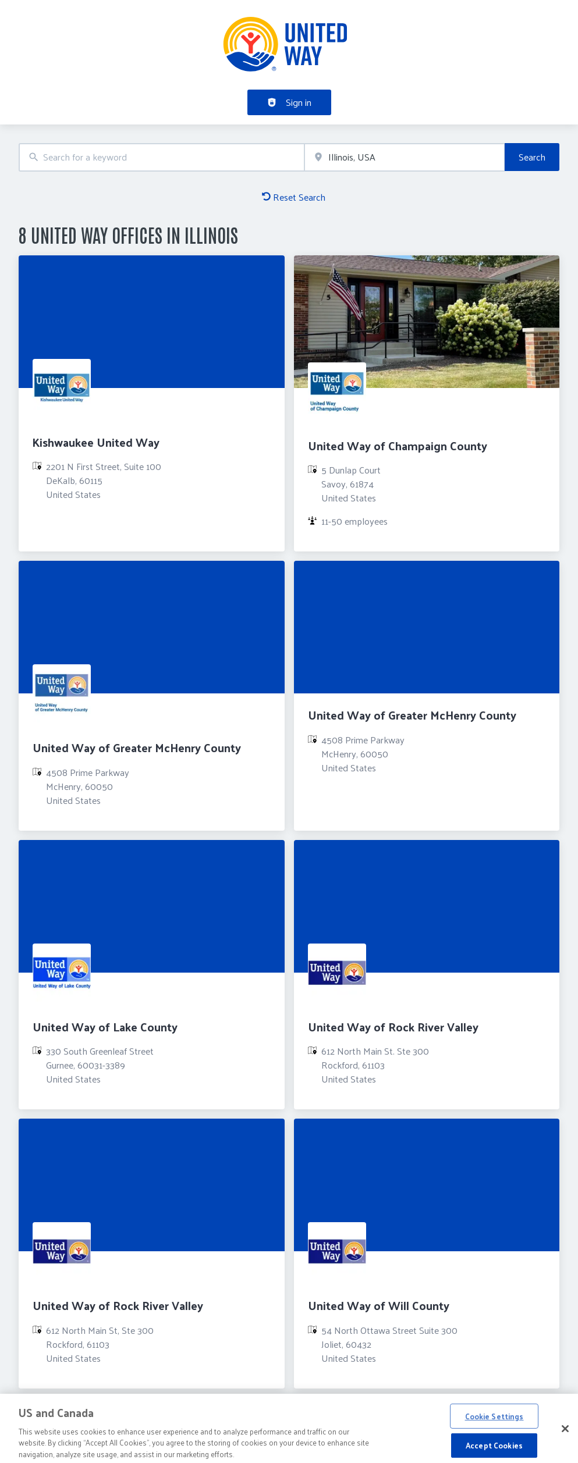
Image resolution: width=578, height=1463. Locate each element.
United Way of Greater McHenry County (137, 747)
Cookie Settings (494, 1420)
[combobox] (161, 157)
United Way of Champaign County (397, 445)
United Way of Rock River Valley (393, 1026)
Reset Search (293, 196)
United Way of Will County (378, 1305)
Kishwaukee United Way (96, 442)
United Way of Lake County (105, 1026)
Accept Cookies (494, 1449)
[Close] (565, 1433)
